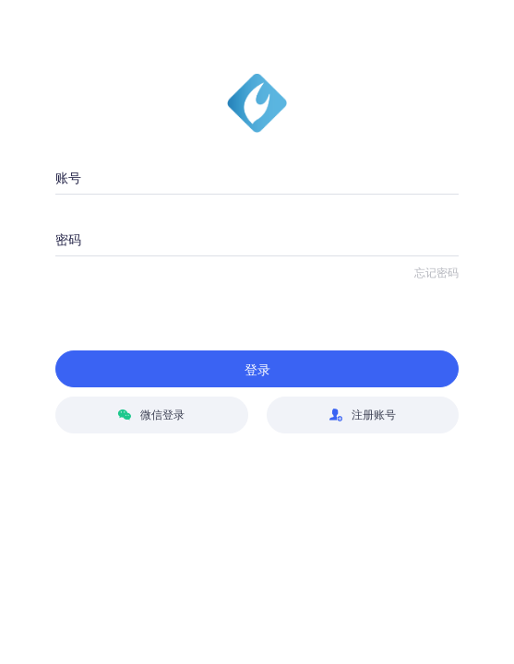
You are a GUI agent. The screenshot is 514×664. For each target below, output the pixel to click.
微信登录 (151, 415)
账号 (68, 178)
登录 (257, 369)
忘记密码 (436, 273)
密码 (68, 239)
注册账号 (362, 415)
